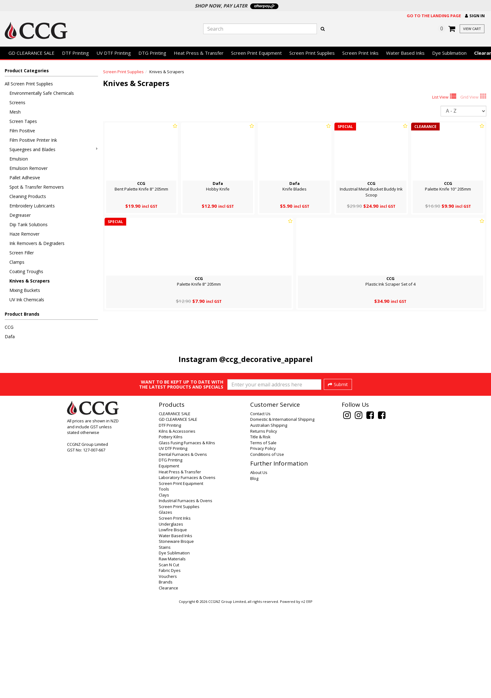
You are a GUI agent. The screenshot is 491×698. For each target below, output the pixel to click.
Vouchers (168, 668)
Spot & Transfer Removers (36, 187)
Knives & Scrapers (29, 281)
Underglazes (171, 616)
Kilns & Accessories (177, 523)
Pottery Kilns (171, 529)
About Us (258, 564)
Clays (164, 587)
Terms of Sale (263, 535)
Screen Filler (21, 253)
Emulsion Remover (28, 168)
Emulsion (18, 159)
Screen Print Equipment (256, 53)
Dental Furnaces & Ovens (183, 546)
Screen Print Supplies (312, 53)
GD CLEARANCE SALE (31, 53)
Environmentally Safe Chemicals (41, 93)
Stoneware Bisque (176, 633)
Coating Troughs (26, 271)
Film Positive (22, 131)
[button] (474, 16)
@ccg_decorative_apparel (266, 359)
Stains (165, 639)
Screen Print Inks (360, 53)
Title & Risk (260, 529)
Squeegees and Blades (53, 149)
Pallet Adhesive (24, 178)
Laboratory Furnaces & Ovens (187, 569)
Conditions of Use (267, 546)
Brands (166, 674)
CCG (9, 327)
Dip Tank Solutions (28, 224)
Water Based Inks (405, 53)
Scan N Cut (169, 657)
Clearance (168, 680)
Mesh (15, 112)
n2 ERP (306, 693)
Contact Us (260, 505)
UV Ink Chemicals (26, 300)
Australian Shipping (268, 517)
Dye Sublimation (449, 53)
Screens (17, 102)
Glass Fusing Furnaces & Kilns (187, 535)
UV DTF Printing (113, 53)
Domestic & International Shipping (282, 511)
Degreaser (20, 215)
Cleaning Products (27, 196)
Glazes (165, 604)
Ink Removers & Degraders (37, 243)
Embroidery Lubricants (32, 206)
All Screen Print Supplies (29, 84)
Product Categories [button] (27, 71)
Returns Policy (263, 523)
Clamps (16, 262)
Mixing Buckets (24, 290)
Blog (254, 570)
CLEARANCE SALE (174, 505)
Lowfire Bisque (173, 621)
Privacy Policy (263, 540)
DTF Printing (75, 53)
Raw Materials (172, 651)
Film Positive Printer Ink (33, 140)
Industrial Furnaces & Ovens (185, 592)
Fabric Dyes (170, 662)
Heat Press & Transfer (199, 53)
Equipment (169, 558)
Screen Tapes (23, 121)
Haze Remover (24, 234)
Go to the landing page (434, 15)
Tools (164, 581)
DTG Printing (152, 53)
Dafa (10, 336)
